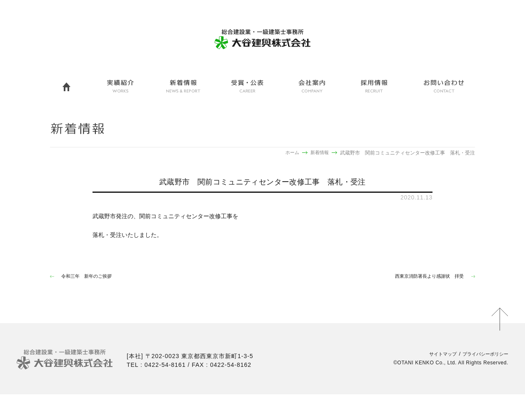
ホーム (290, 153)
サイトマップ (432, 355)
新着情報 (319, 153)
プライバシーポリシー (481, 355)
